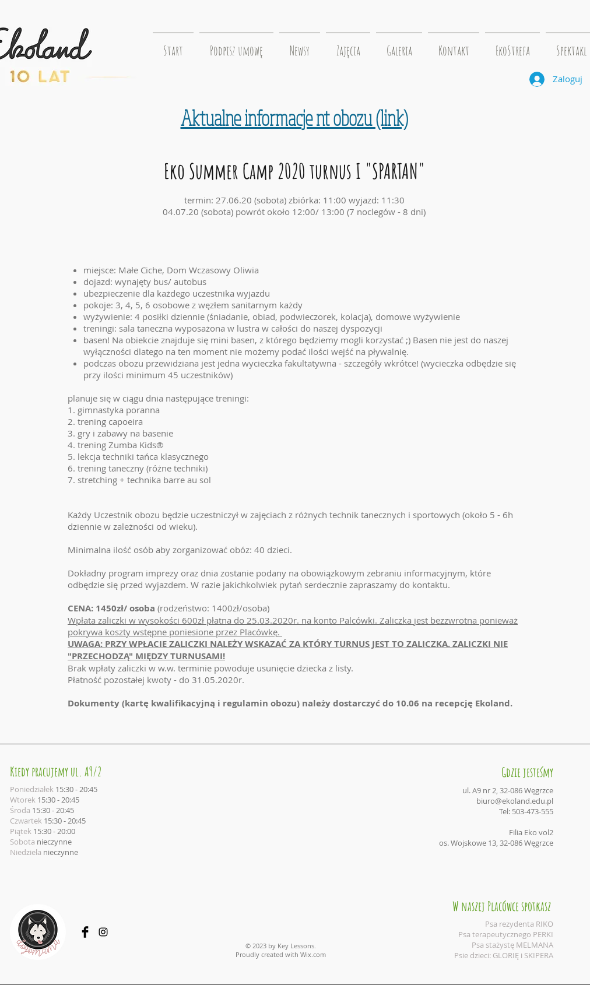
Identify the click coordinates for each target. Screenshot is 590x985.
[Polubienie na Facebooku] (547, 110)
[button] (348, 45)
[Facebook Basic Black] (85, 932)
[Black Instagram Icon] (103, 932)
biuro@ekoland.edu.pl (514, 801)
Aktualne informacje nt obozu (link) (294, 117)
